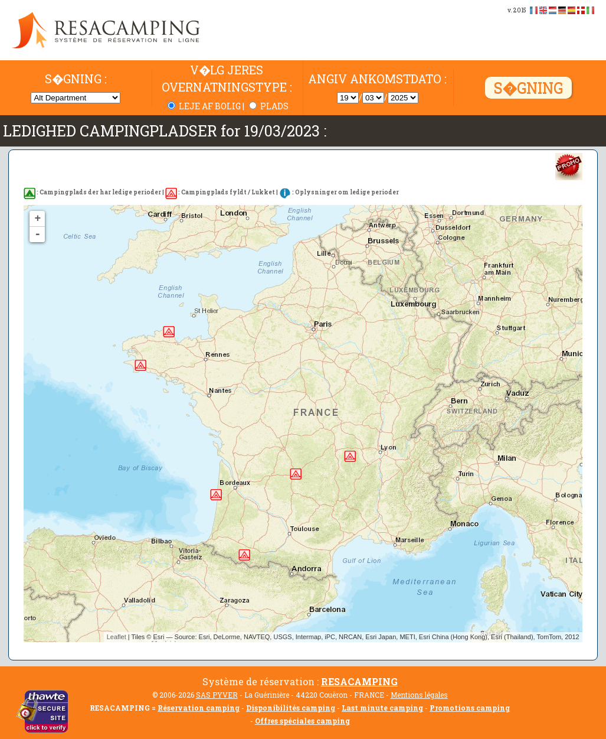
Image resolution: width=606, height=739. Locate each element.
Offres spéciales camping (302, 720)
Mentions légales (419, 694)
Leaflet (116, 636)
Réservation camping (199, 707)
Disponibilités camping (290, 707)
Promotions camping (470, 707)
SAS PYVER (217, 694)
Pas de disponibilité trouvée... (306, 423)
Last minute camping (382, 707)
